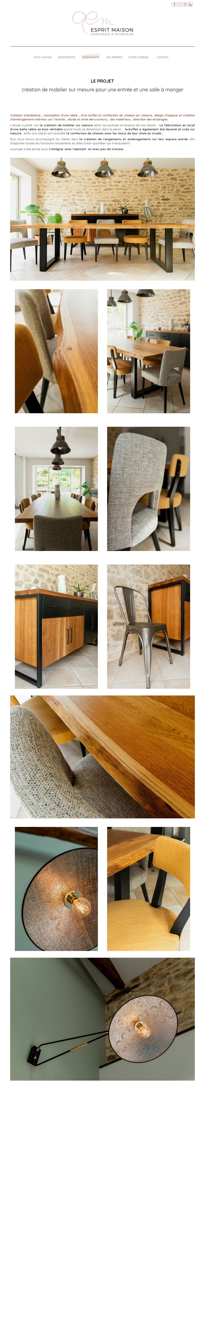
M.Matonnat (176, 1327)
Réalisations (90, 57)
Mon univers (43, 57)
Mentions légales (194, 1327)
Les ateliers (114, 57)
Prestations (66, 57)
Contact (162, 57)
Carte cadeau (138, 57)
